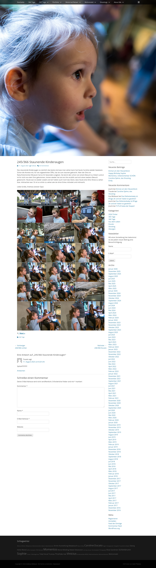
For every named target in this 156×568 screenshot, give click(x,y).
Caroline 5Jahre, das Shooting (119, 178)
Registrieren (113, 519)
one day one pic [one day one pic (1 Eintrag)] (87, 550)
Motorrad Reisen (72, 2)
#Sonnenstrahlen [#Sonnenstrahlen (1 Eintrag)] (36, 546)
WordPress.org (114, 528)
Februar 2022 (113, 371)
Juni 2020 (111, 413)
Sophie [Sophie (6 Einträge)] (22, 554)
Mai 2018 (111, 466)
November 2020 (114, 403)
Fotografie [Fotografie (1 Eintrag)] (116, 546)
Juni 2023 (111, 337)
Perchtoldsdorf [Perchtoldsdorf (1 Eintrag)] (95, 550)
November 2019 (114, 427)
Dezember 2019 (114, 425)
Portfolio (56, 2)
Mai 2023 (111, 340)
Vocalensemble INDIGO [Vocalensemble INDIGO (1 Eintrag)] (83, 554)
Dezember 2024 (114, 293)
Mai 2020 (111, 415)
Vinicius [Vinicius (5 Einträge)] (71, 554)
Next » (22, 333)
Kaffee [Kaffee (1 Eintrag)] (28, 550)
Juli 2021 (111, 386)
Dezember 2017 (114, 478)
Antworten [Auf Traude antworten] (21, 371)
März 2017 (112, 500)
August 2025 (113, 276)
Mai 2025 (111, 283)
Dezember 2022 (114, 352)
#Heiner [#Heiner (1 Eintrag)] (23, 546)
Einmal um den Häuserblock (119, 171)
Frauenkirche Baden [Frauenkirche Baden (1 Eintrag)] (124, 546)
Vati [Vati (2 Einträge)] (64, 554)
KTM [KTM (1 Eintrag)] (37, 550)
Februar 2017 (113, 503)
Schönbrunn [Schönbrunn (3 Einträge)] (125, 549)
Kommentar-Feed (115, 526)
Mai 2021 (111, 391)
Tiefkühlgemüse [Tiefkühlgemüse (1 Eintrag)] (35, 554)
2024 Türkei (112, 214)
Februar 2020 (113, 420)
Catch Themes (136, 564)
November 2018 (114, 452)
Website (20, 427)
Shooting (111, 226)
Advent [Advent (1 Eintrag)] (43, 546)
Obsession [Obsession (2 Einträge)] (79, 550)
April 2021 (112, 393)
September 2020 (114, 408)
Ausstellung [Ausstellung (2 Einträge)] (63, 546)
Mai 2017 (111, 496)
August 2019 (113, 435)
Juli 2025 (111, 279)
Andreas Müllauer (31, 564)
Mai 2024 (111, 310)
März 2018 (112, 471)
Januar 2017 (113, 505)
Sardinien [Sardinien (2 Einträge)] (114, 550)
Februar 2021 (113, 398)
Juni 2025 (111, 281)
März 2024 (112, 315)
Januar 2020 (113, 422)
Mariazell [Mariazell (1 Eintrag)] (40, 550)
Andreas (33, 166)
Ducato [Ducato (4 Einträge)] (98, 545)
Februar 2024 (113, 318)
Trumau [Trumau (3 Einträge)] (59, 553)
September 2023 (114, 330)
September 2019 (114, 432)
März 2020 (112, 418)
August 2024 (113, 303)
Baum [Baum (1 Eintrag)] (79, 546)
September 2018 (114, 457)
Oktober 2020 (113, 405)
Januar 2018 (113, 476)
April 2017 (112, 498)
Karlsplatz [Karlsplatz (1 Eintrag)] (32, 550)
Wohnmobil (89, 2)
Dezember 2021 (114, 376)
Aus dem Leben (114, 222)
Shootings (103, 2)
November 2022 (114, 354)
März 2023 (112, 344)
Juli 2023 (111, 335)
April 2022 (112, 366)
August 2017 (113, 488)
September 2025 (114, 274)
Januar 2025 (113, 291)
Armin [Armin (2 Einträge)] (56, 546)
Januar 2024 (113, 320)
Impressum (56, 564)
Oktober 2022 (113, 357)
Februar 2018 (113, 474)
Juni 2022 (111, 361)
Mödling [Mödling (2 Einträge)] (66, 550)
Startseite (20, 2)
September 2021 (114, 381)
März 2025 (112, 288)
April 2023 (112, 342)
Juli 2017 (111, 491)
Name (20, 411)
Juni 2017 (111, 493)
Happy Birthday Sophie (117, 173)
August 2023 (113, 332)
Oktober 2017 (113, 483)
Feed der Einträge (115, 523)
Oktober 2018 (113, 454)
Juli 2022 (111, 359)
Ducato (111, 224)
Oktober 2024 (113, 298)
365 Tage (42, 2)
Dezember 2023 (114, 322)
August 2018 (113, 459)
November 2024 (114, 296)
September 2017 (114, 486)
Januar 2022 (113, 374)
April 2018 (112, 469)
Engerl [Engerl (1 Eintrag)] (104, 546)
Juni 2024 (111, 308)
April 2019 (112, 439)
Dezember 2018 (114, 449)
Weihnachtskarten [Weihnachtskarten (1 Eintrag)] (93, 554)
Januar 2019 (113, 447)
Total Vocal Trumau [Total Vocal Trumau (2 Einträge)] (47, 554)
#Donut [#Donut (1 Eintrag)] (19, 546)
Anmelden (112, 521)
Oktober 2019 (113, 430)
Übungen (111, 229)
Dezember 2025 (114, 271)
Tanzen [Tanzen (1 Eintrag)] (29, 554)
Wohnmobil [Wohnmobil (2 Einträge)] (113, 554)
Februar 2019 (113, 444)
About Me (117, 2)
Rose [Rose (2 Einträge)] (108, 550)
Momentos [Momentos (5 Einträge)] (50, 549)
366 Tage (31, 2)
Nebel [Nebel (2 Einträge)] (72, 550)
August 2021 (113, 383)
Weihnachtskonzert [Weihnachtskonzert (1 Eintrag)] (103, 554)
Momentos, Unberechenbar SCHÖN (121, 176)
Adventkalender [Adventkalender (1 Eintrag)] (49, 546)
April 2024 (112, 313)
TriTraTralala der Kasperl (125, 206)
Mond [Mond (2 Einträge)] (60, 550)
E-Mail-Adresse (23, 419)
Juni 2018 (111, 464)
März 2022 (112, 369)
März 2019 (112, 442)
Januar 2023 (113, 349)
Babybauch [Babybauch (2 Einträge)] (73, 546)
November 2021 (114, 379)
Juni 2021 (111, 388)
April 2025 (112, 286)
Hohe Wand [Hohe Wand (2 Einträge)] (21, 550)
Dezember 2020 (114, 400)
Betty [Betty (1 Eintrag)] (82, 546)
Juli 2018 (111, 461)
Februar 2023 (113, 347)
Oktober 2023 (113, 327)
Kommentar (22, 386)
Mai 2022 (111, 364)
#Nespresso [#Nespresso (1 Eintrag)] (29, 546)
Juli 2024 (111, 305)
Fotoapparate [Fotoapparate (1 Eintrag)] (110, 546)
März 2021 (112, 396)
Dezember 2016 (114, 508)
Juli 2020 (111, 410)
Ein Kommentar (44, 166)
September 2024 (114, 300)
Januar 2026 (113, 269)
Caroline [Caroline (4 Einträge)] (89, 545)
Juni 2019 (111, 437)
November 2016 (114, 510)
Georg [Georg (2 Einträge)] (132, 546)
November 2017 (114, 481)
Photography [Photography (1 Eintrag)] (103, 550)
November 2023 (114, 325)
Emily (110, 181)
